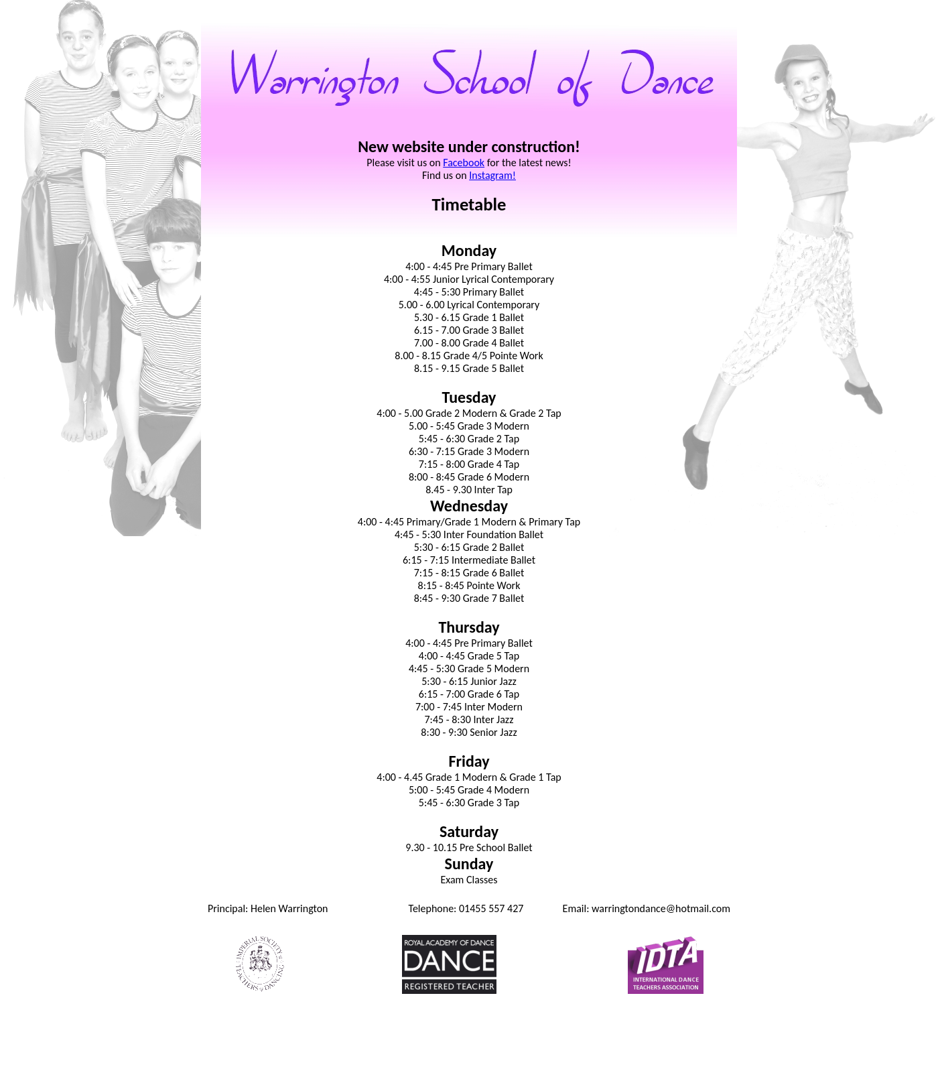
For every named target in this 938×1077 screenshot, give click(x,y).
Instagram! (492, 175)
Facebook (463, 162)
